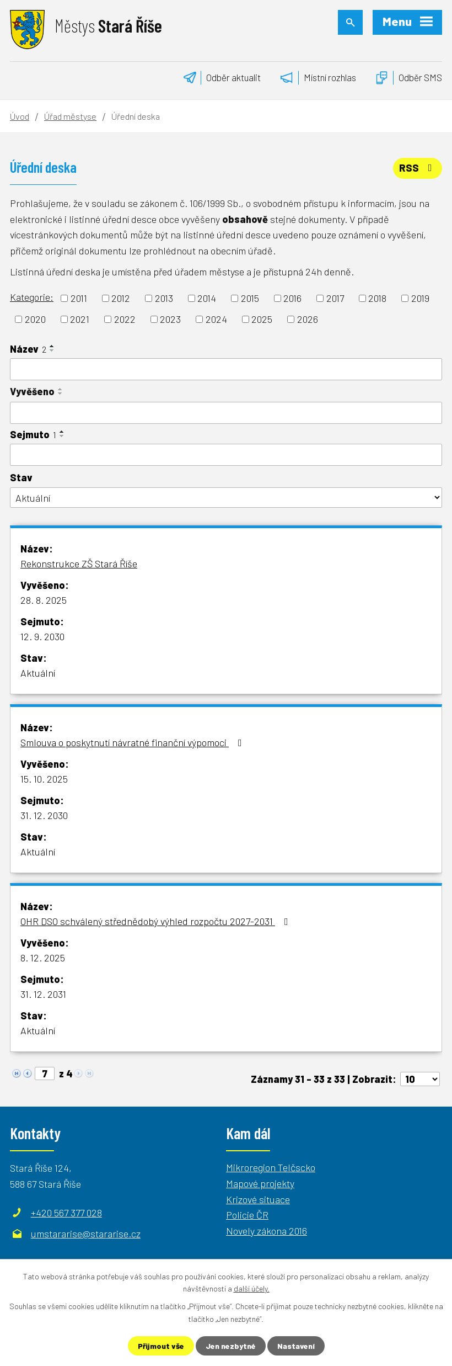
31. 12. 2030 (44, 815)
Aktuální (37, 673)
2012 (120, 298)
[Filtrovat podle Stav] (226, 497)
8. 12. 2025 (42, 958)
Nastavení (296, 1346)
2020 (35, 319)
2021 (79, 319)
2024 (216, 319)
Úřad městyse (70, 116)
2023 (170, 319)
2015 (250, 298)
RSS (418, 168)
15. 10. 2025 (44, 779)
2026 (307, 319)
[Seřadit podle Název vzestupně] (52, 346)
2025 (261, 319)
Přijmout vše (161, 1346)
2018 (377, 298)
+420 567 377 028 (66, 1212)
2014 (206, 298)
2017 (335, 298)
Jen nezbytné (231, 1346)
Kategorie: (31, 297)
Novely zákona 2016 (266, 1231)
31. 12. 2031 (43, 994)
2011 (79, 298)
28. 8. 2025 (43, 600)
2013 (164, 298)
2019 (420, 298)
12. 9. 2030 (42, 636)
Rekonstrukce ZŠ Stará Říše (78, 563)
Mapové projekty (260, 1183)
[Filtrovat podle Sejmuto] (226, 455)
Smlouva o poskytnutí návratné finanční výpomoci (133, 742)
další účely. (252, 1288)
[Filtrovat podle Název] (226, 369)
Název (28, 349)
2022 (125, 319)
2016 (292, 298)
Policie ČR (247, 1215)
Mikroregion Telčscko (270, 1167)
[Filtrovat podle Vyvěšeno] (226, 413)
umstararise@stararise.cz (86, 1233)
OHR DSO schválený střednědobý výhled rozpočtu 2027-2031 (156, 921)
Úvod (19, 116)
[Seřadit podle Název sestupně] (52, 350)
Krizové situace (258, 1199)
